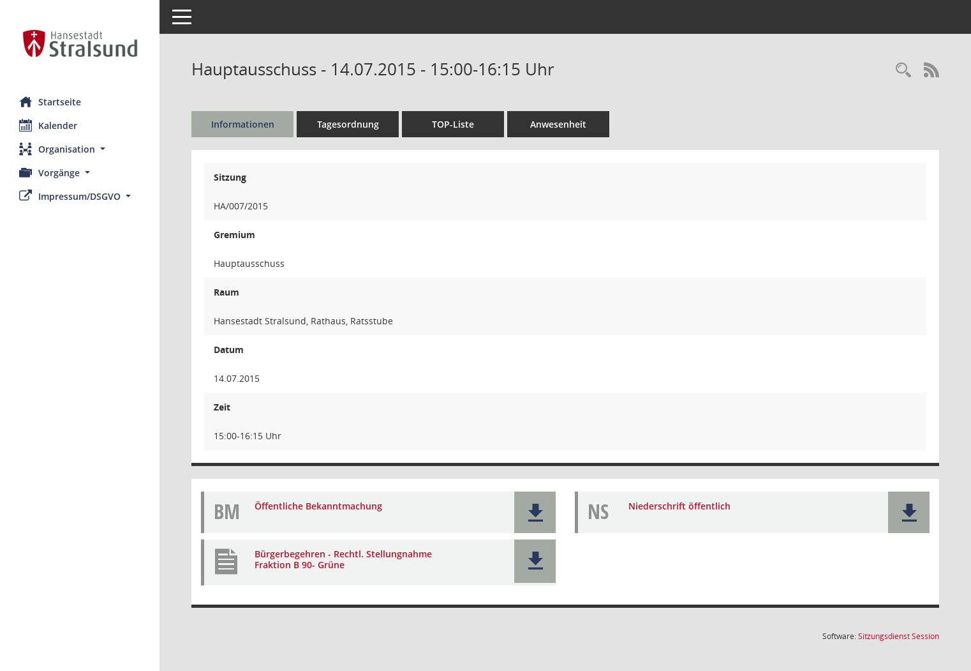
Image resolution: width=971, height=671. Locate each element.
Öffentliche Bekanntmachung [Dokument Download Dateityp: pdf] (318, 506)
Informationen (242, 124)
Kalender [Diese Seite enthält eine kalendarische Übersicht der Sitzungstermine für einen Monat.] (48, 125)
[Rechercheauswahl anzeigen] (903, 70)
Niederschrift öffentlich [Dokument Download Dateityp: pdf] (679, 506)
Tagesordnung (348, 124)
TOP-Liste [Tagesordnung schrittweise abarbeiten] (453, 124)
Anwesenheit (558, 124)
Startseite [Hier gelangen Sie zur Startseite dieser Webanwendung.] (50, 101)
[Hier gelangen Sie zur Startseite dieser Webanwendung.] (79, 43)
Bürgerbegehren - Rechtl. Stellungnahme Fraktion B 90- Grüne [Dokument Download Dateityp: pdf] (343, 559)
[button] (79, 149)
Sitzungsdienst (898, 636)
